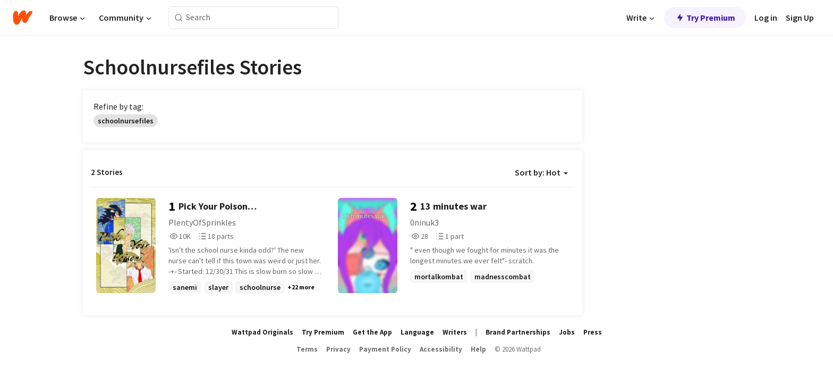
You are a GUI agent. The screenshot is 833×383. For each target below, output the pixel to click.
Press (592, 332)
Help (478, 349)
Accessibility (441, 349)
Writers (455, 332)
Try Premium (705, 17)
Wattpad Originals (262, 332)
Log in (765, 17)
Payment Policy (385, 349)
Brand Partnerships (518, 332)
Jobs (567, 332)
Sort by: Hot (541, 172)
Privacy (338, 349)
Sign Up (800, 17)
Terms (307, 349)
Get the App (372, 332)
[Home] (22, 17)
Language (417, 332)
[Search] (178, 18)
